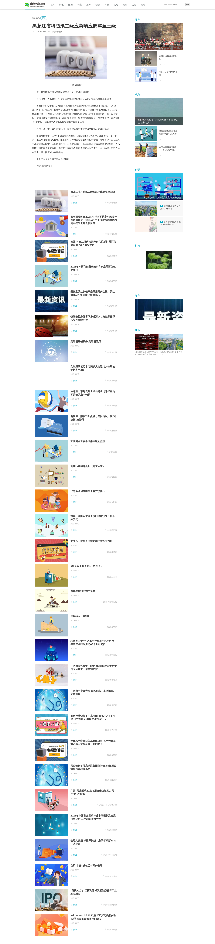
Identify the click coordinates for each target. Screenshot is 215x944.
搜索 (187, 4)
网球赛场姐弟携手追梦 (82, 591)
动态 (97, 4)
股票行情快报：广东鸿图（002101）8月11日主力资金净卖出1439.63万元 (92, 717)
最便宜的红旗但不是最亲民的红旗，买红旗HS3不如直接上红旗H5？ (92, 293)
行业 (79, 4)
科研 (106, 4)
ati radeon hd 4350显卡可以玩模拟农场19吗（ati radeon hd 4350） (93, 917)
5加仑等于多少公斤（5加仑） (86, 566)
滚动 (143, 4)
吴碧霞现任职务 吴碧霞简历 (85, 341)
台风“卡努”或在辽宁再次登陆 (86, 865)
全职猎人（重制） (80, 616)
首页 (52, 4)
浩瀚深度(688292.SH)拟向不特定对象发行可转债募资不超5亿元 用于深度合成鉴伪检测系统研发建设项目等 (93, 220)
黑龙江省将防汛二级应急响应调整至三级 (92, 191)
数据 (70, 4)
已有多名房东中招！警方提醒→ (87, 491)
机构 (116, 4)
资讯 (61, 4)
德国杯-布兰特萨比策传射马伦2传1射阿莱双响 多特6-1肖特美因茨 (93, 243)
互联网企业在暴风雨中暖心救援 (87, 441)
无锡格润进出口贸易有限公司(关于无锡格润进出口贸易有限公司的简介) (93, 742)
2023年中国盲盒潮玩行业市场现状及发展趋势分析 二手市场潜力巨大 (93, 817)
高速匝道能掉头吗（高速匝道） (87, 466)
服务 (88, 4)
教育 (125, 4)
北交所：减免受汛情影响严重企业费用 (91, 541)
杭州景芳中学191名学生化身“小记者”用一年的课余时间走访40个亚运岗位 (93, 642)
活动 (134, 4)
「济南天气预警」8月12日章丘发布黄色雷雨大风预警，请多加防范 (93, 667)
